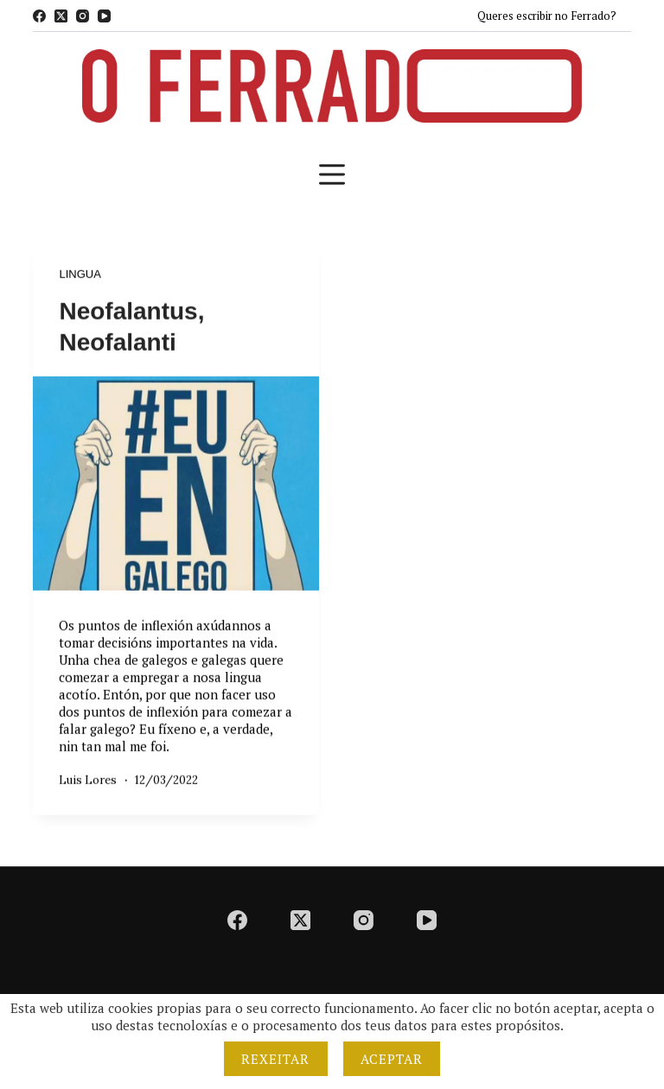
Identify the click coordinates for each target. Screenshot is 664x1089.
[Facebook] (39, 15)
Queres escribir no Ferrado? (546, 15)
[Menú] (332, 174)
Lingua (79, 275)
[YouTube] (104, 15)
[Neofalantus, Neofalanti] (176, 484)
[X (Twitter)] (60, 15)
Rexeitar (275, 1058)
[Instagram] (82, 15)
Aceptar (392, 1058)
